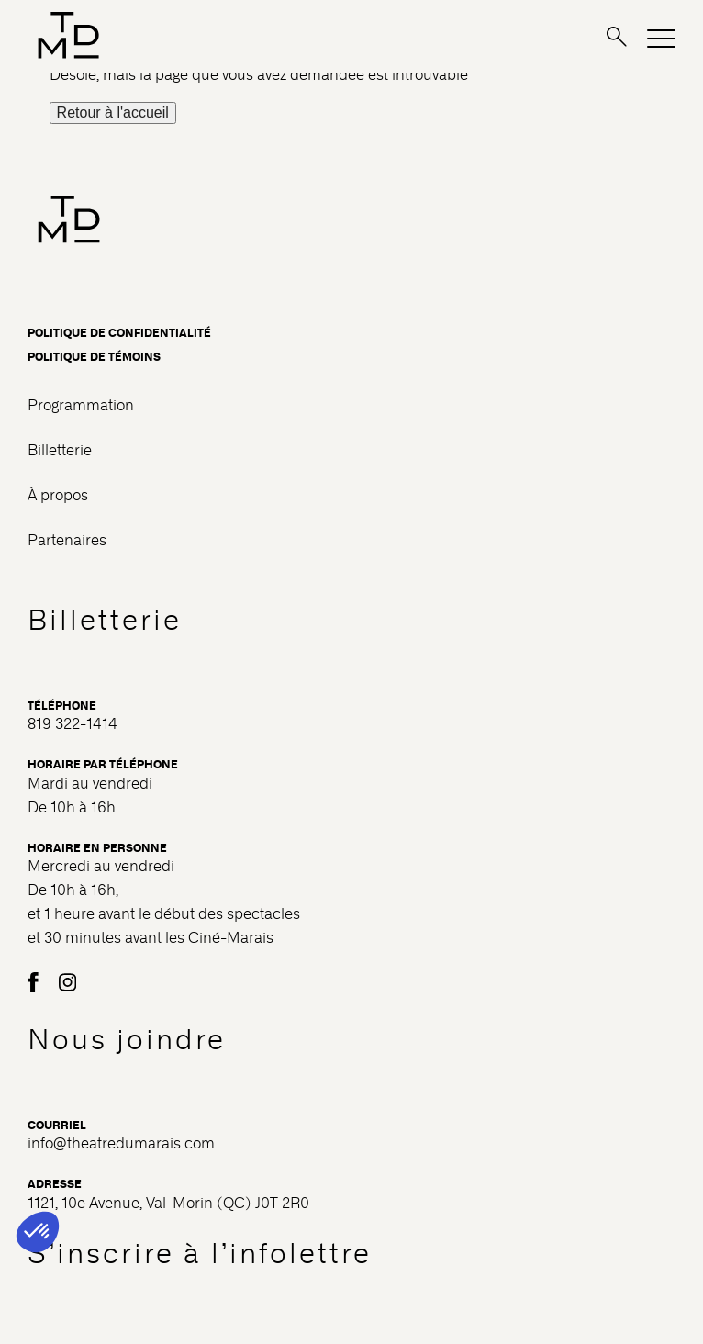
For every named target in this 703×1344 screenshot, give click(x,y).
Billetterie (60, 450)
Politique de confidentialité (119, 333)
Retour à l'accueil (113, 112)
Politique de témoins (94, 357)
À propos (58, 495)
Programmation (81, 405)
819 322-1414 (72, 724)
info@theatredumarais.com (121, 1143)
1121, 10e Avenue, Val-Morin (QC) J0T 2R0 (168, 1203)
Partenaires (67, 540)
